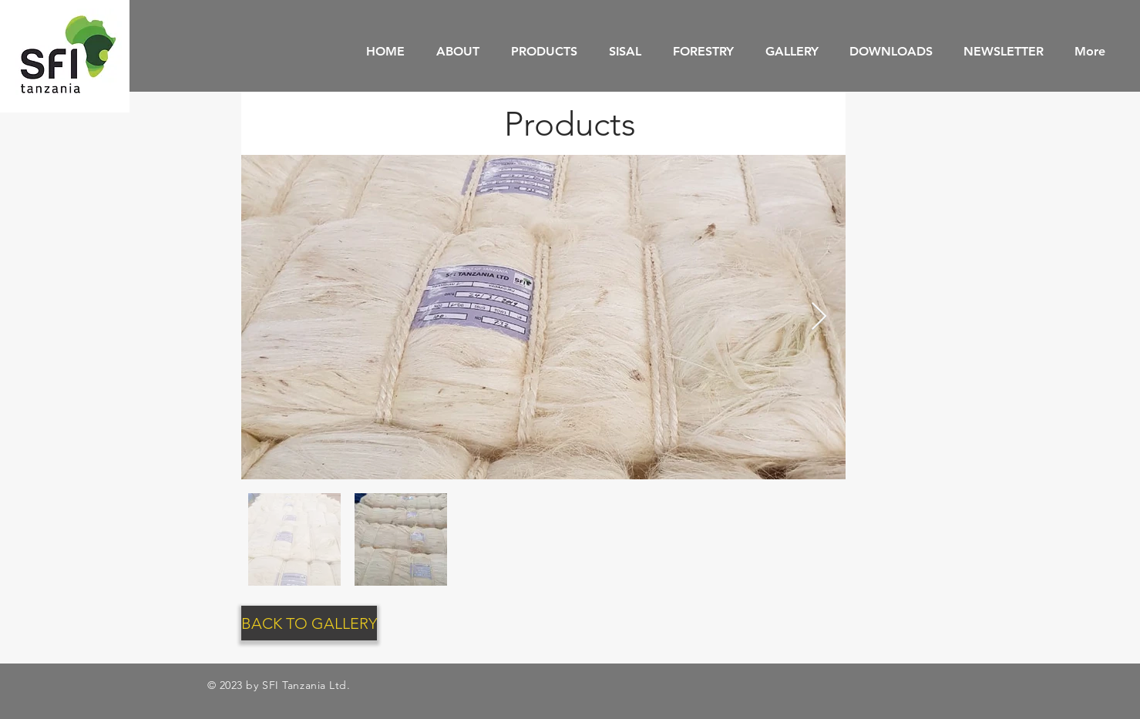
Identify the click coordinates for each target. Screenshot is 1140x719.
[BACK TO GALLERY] (309, 623)
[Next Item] (819, 317)
